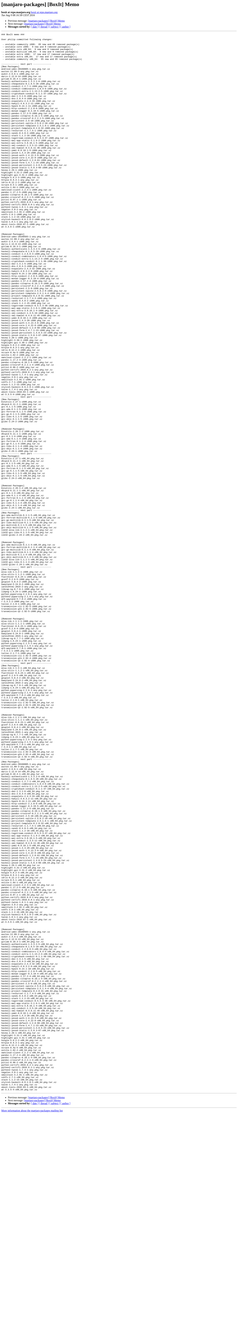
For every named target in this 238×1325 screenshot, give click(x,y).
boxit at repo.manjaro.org (44, 12)
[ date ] (34, 26)
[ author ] (65, 26)
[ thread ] (44, 26)
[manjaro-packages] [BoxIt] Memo (46, 20)
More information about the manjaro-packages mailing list (32, 1322)
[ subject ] (54, 26)
